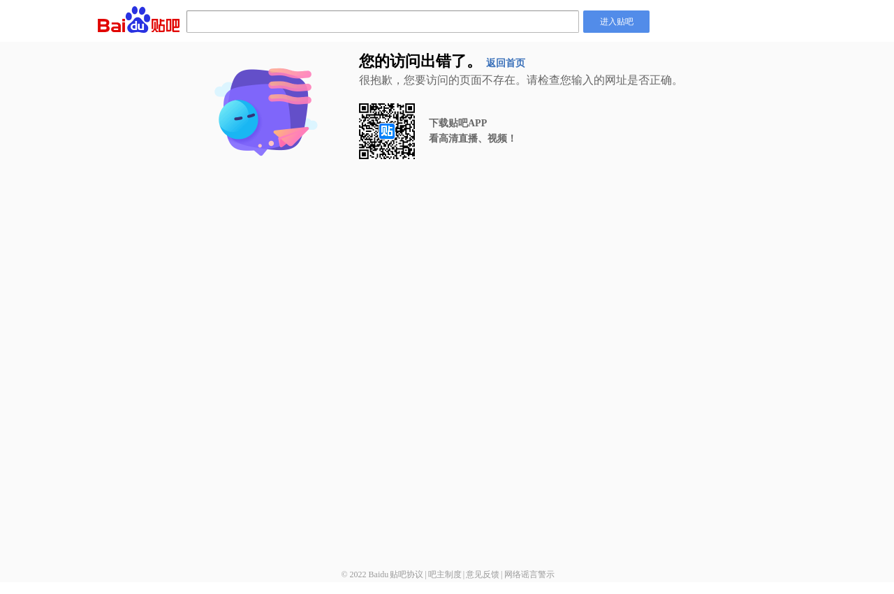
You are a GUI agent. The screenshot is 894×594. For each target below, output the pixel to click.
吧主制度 (445, 574)
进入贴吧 (616, 22)
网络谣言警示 (529, 574)
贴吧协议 (406, 574)
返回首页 (505, 63)
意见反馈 (482, 574)
